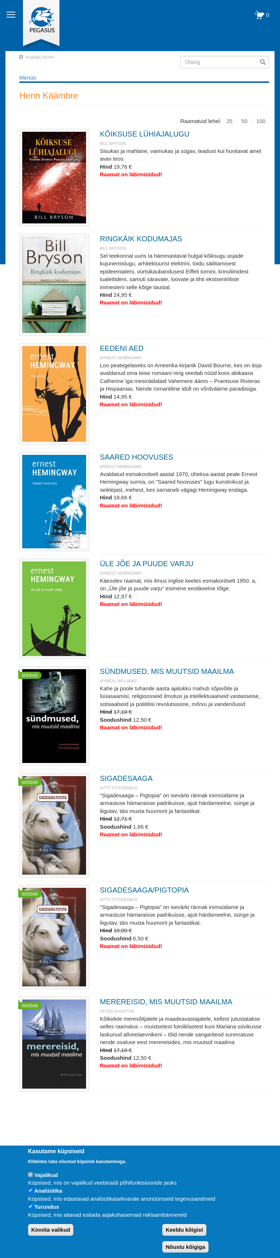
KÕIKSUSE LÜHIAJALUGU (145, 134)
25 (229, 121)
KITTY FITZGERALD (118, 788)
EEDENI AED (122, 348)
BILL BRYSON (113, 143)
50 (244, 121)
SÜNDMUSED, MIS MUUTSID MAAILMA (167, 671)
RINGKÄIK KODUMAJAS (141, 239)
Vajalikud (46, 1175)
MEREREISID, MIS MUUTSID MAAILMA (166, 1002)
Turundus (46, 1207)
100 (260, 121)
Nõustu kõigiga (185, 1247)
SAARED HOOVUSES (136, 457)
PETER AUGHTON (117, 1011)
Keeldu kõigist (184, 1230)
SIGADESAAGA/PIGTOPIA (144, 890)
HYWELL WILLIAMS (118, 681)
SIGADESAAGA (126, 778)
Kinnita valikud (50, 1230)
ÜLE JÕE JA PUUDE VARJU (146, 564)
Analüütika (48, 1191)
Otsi (264, 62)
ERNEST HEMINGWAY (121, 358)
